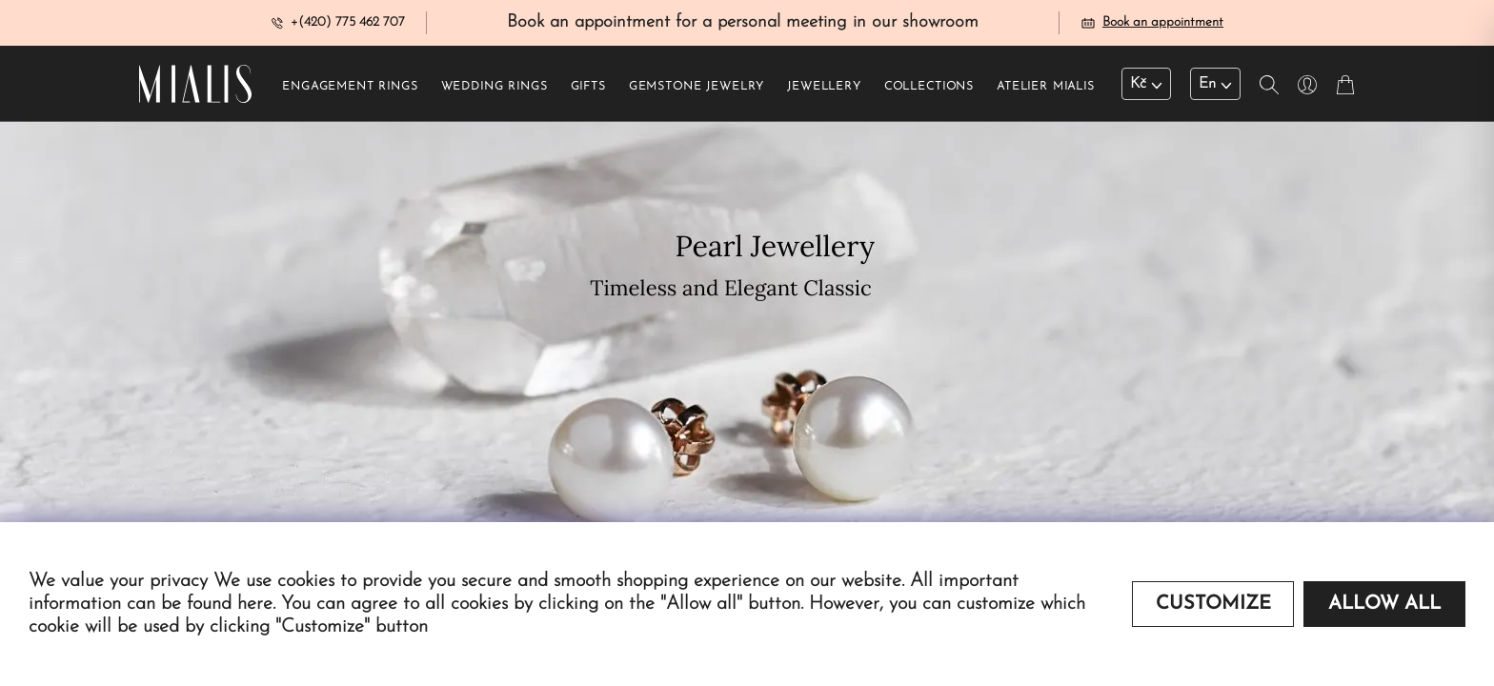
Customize (1213, 604)
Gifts (588, 86)
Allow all (1384, 604)
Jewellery (824, 86)
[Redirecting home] (195, 84)
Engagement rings (349, 86)
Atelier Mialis (1046, 86)
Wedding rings (494, 86)
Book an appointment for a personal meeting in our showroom (743, 22)
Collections (929, 86)
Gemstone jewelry (696, 86)
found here (230, 604)
